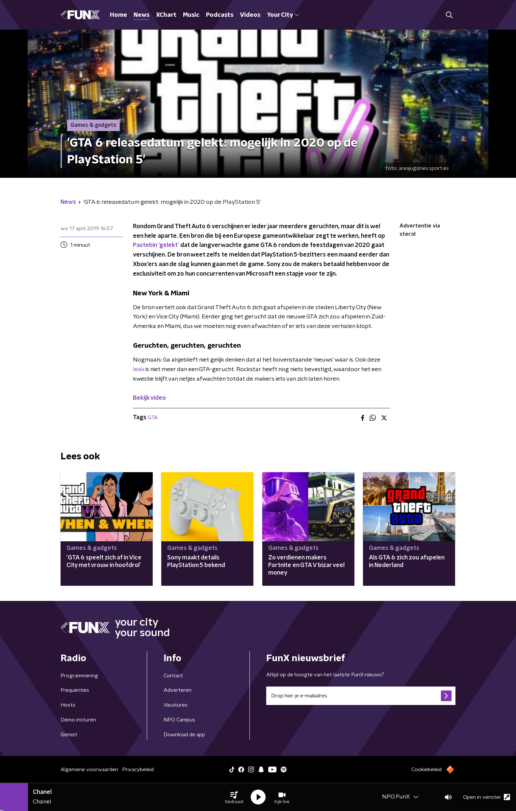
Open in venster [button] (486, 797)
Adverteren (178, 690)
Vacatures (176, 705)
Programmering (79, 675)
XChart (166, 15)
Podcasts (219, 15)
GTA (153, 417)
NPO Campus (179, 719)
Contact (173, 675)
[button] (234, 797)
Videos (250, 15)
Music (191, 15)
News (141, 15)
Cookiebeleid (426, 769)
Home (118, 15)
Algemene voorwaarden (89, 769)
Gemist (69, 734)
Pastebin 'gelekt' (156, 245)
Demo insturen (78, 719)
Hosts (68, 705)
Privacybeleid (138, 769)
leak (138, 369)
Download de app (184, 734)
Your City (283, 15)
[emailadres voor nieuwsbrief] (360, 696)
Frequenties (75, 690)
